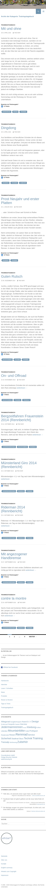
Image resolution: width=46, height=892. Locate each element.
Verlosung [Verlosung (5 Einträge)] (13, 742)
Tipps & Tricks (5, 704)
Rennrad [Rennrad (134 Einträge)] (22, 734)
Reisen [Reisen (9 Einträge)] (12, 735)
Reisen (15, 111)
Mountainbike (7, 359)
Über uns (4, 860)
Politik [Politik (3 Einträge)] (27, 731)
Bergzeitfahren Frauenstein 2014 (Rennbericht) (22, 418)
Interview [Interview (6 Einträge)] (23, 724)
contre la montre (13, 598)
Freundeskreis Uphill (8, 755)
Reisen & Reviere (7, 700)
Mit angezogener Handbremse (14, 556)
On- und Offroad (13, 376)
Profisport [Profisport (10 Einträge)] (33, 731)
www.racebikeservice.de (38, 795)
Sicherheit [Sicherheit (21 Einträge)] (6, 738)
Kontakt (3, 864)
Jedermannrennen (9, 447)
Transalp (26, 400)
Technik (17, 359)
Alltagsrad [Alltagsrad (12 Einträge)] (5, 721)
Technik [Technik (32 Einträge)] (28, 738)
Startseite (4, 856)
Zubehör (23, 183)
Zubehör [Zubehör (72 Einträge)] (22, 741)
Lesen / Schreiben (7, 688)
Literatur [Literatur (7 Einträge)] (4, 731)
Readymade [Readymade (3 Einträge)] (5, 735)
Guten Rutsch (11, 276)
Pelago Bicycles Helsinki (9, 757)
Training (23, 111)
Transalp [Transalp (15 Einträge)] (5, 742)
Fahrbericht (5, 681)
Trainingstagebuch (8, 25)
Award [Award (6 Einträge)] (24, 722)
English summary (6, 867)
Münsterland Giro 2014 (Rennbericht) (19, 465)
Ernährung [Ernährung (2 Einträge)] (4, 724)
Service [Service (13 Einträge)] (31, 735)
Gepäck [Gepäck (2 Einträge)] (17, 724)
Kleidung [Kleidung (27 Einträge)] (31, 727)
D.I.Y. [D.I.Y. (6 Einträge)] (29, 722)
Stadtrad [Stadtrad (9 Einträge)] (15, 739)
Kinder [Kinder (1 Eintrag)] (24, 727)
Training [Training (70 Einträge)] (38, 738)
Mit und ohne (11, 29)
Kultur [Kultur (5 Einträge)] (38, 727)
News (3, 692)
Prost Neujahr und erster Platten (20, 201)
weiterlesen (22, 388)
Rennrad (6, 183)
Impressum (4, 875)
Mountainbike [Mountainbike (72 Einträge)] (16, 730)
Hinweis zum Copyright (8, 871)
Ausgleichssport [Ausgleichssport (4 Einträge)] (15, 722)
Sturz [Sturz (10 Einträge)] (21, 739)
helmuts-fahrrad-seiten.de (38, 811)
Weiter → (33, 636)
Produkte (4, 696)
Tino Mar (17, 33)
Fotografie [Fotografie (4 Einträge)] (11, 724)
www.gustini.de (41, 804)
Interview (4, 684)
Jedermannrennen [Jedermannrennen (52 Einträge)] (12, 727)
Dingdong (8, 128)
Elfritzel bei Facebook (10, 667)
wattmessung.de (6, 759)
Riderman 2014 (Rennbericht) (13, 509)
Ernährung (6, 111)
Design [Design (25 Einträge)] (35, 721)
